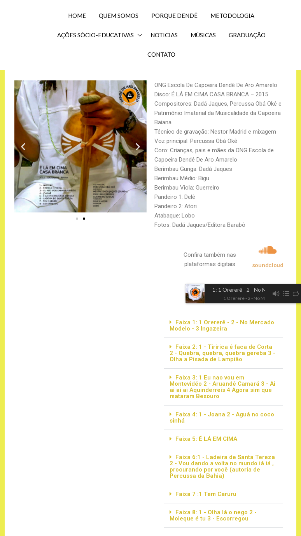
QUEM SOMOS (118, 15)
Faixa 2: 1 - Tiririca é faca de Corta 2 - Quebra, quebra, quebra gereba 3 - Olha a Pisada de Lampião (222, 353)
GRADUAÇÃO (247, 34)
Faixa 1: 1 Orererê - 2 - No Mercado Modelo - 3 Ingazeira (222, 325)
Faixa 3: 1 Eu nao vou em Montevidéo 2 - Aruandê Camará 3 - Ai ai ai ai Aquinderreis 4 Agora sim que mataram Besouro (222, 387)
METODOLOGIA (232, 15)
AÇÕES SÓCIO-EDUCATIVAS (95, 34)
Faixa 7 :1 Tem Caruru (205, 494)
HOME (77, 15)
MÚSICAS (203, 34)
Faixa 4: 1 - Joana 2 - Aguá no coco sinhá (222, 417)
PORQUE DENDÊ (174, 15)
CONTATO (161, 54)
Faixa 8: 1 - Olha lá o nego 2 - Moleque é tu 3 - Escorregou (213, 515)
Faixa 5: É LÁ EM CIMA (206, 438)
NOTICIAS (164, 34)
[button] (23, 146)
